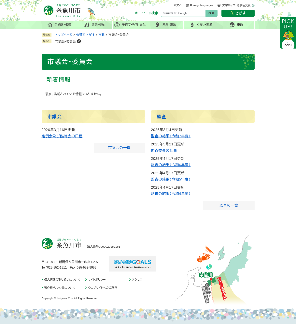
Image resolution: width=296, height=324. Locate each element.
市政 (101, 35)
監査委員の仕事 (164, 151)
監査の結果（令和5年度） (171, 179)
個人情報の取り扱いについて (62, 279)
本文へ (178, 5)
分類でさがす (85, 35)
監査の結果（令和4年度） (171, 194)
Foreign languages (201, 5)
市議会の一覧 (119, 148)
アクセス (137, 279)
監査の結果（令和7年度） (171, 136)
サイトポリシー (97, 279)
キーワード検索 (146, 13)
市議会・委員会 (65, 41)
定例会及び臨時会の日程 (62, 136)
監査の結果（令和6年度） (171, 165)
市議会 (55, 116)
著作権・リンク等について (60, 287)
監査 (161, 116)
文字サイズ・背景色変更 (236, 5)
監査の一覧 (228, 205)
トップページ (64, 35)
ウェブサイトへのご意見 (102, 287)
